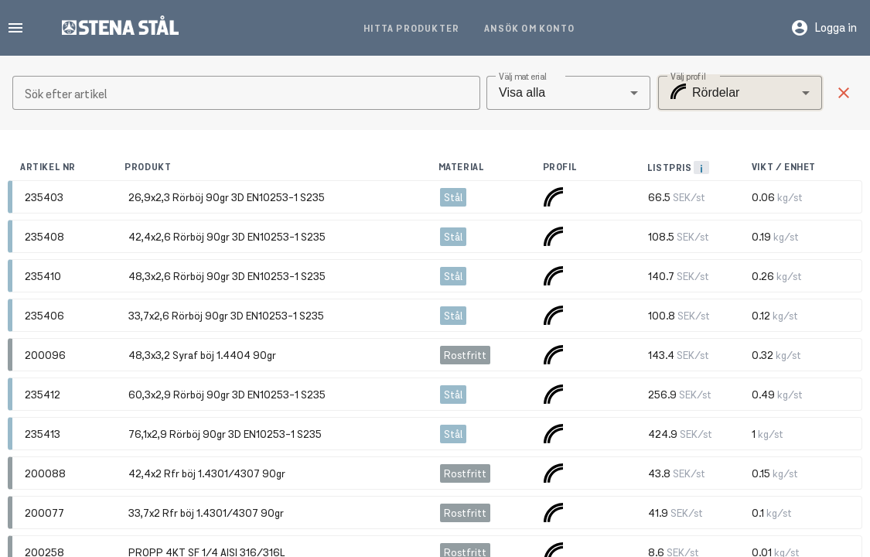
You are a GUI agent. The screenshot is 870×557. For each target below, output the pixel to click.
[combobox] (568, 93)
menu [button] (15, 28)
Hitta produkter (411, 28)
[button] (844, 93)
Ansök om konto (529, 28)
